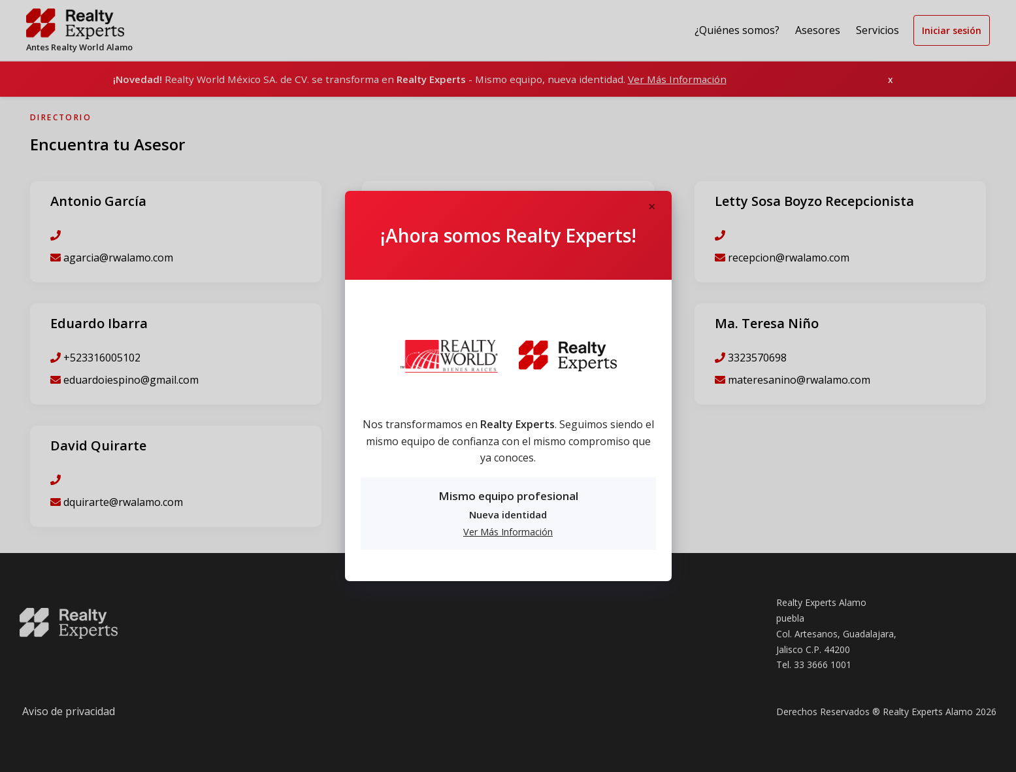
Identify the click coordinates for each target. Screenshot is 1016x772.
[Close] (652, 207)
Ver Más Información (508, 532)
